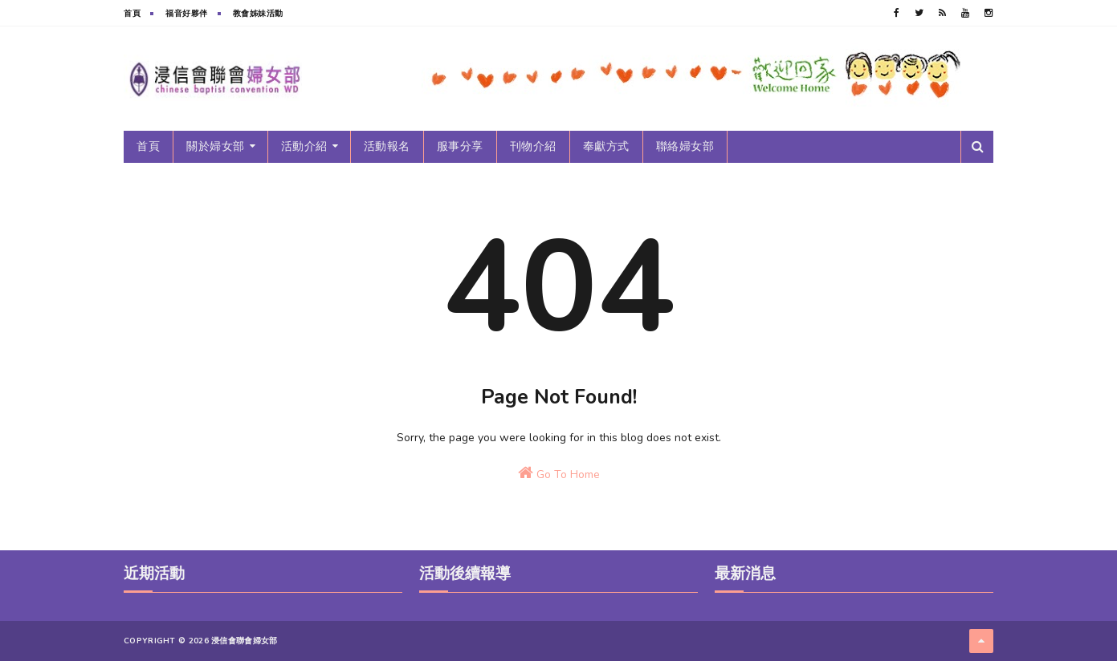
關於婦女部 (215, 146)
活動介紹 (304, 146)
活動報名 (387, 146)
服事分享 (460, 146)
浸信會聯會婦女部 (244, 641)
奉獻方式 (606, 146)
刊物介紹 (533, 146)
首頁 (132, 13)
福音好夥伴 (186, 13)
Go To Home (559, 473)
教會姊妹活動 (258, 13)
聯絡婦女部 (685, 146)
